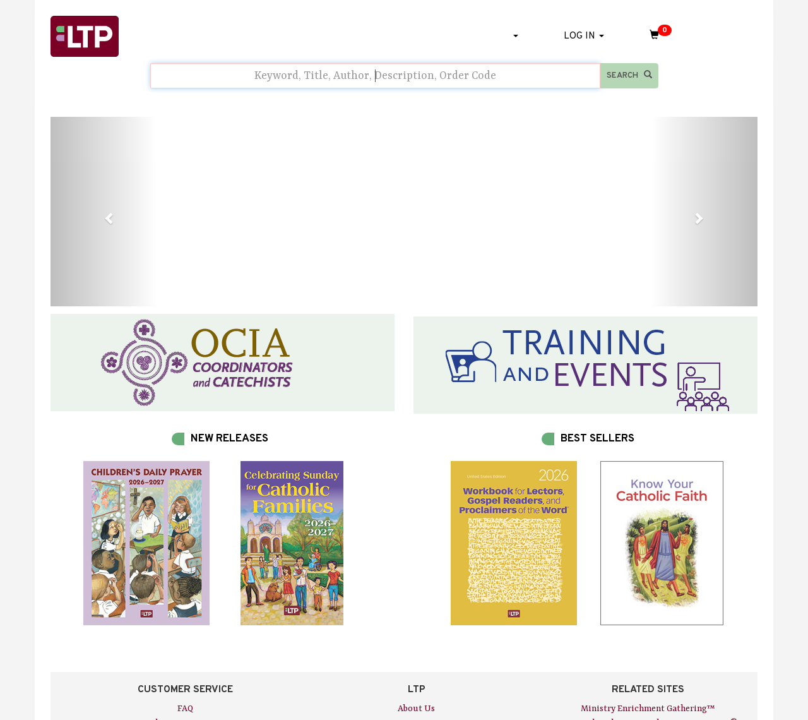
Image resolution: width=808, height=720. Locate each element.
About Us (416, 709)
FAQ (185, 709)
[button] (103, 211)
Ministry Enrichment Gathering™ (648, 709)
